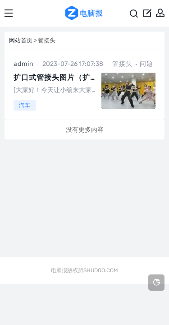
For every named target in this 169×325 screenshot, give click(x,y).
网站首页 (20, 40)
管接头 (122, 64)
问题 (146, 64)
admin (23, 64)
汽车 (25, 105)
